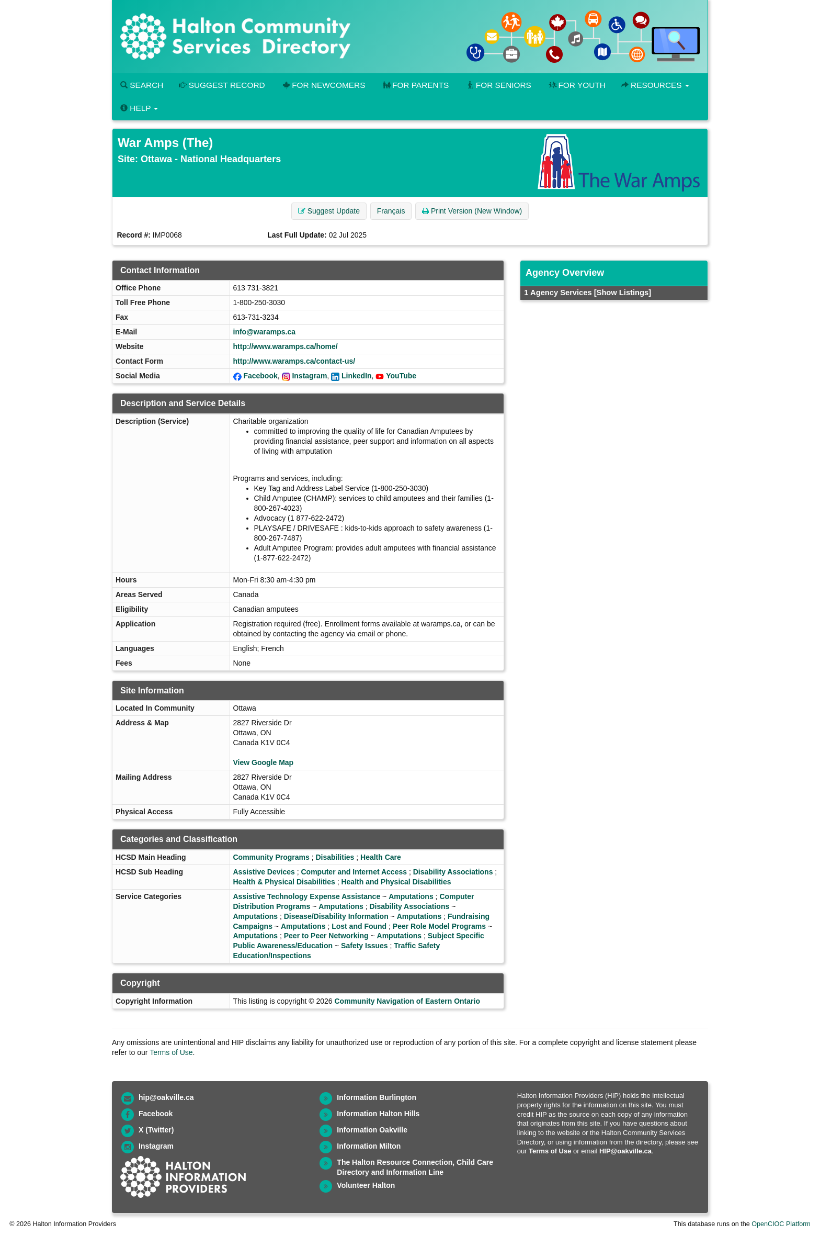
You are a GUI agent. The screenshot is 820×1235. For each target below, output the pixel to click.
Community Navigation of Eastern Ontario (407, 1001)
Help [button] (139, 108)
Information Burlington (376, 1097)
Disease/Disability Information (336, 916)
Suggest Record (222, 85)
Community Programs (271, 857)
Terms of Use (171, 1052)
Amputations (411, 896)
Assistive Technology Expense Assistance (307, 896)
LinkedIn (356, 376)
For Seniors (497, 85)
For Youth (576, 85)
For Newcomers (323, 85)
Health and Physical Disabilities (396, 882)
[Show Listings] (622, 292)
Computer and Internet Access (354, 872)
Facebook (260, 376)
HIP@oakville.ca (625, 1151)
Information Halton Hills (378, 1113)
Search (141, 85)
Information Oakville (372, 1130)
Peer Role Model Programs (439, 926)
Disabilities (334, 857)
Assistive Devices (264, 872)
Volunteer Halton (366, 1185)
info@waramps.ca (264, 332)
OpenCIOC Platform (781, 1224)
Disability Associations (453, 872)
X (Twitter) (156, 1130)
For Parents (415, 85)
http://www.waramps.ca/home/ (285, 346)
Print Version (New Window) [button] (472, 211)
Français (391, 211)
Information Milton (369, 1146)
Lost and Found (359, 926)
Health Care (380, 857)
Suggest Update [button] (329, 211)
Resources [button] (655, 85)
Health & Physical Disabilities (284, 882)
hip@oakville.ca (166, 1097)
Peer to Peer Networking (326, 935)
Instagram (309, 376)
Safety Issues (364, 945)
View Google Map (263, 762)
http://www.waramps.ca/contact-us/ (294, 361)
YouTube (401, 376)
